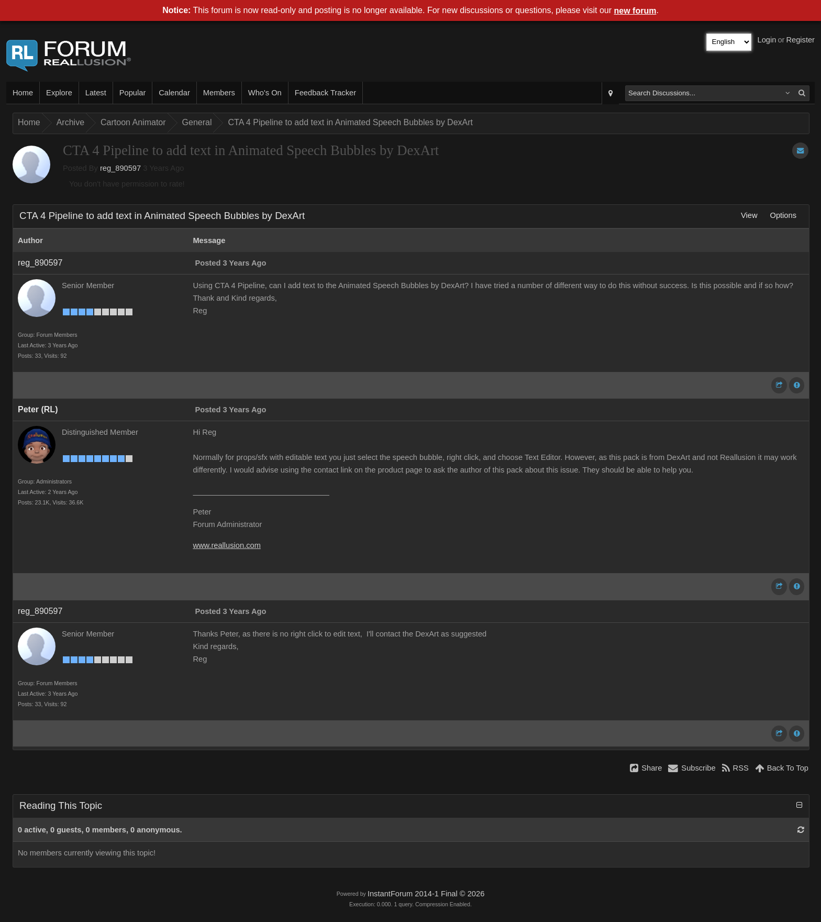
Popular (132, 93)
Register (800, 40)
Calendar (174, 93)
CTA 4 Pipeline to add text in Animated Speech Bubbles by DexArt (350, 122)
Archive (70, 122)
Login (767, 40)
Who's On (265, 93)
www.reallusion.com (227, 545)
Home (22, 93)
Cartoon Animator (133, 122)
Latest (96, 93)
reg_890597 (120, 168)
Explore (59, 93)
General (197, 122)
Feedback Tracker (325, 93)
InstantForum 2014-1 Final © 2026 (426, 894)
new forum (635, 10)
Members (219, 93)
